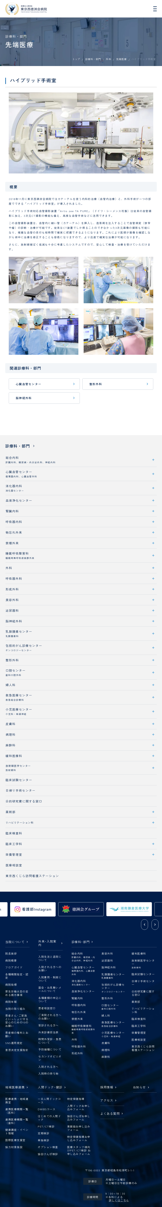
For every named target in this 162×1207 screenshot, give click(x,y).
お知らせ (139, 1087)
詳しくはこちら (119, 1200)
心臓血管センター (28, 384)
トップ (76, 59)
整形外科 (95, 384)
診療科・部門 (93, 59)
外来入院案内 (47, 943)
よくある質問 (110, 1114)
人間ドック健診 (50, 1087)
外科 (108, 59)
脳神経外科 (24, 398)
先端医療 (121, 59)
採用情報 (106, 1087)
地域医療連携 (15, 1087)
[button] (144, 924)
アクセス (106, 1100)
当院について (15, 942)
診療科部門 (81, 942)
